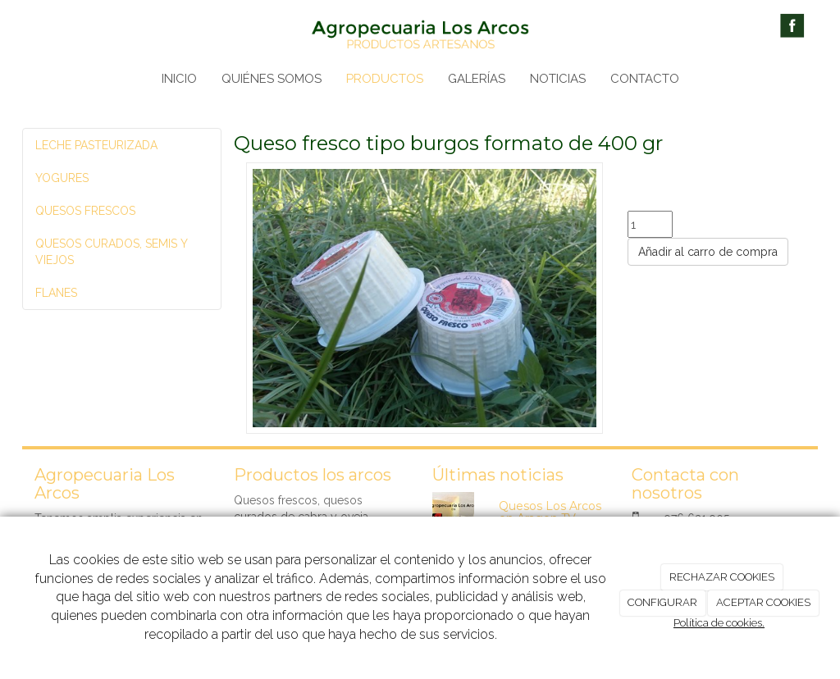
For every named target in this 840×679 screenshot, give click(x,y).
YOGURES (62, 178)
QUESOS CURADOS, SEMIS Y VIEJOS (111, 252)
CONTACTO (644, 78)
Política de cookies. (719, 623)
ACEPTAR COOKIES (763, 602)
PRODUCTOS (384, 78)
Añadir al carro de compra (708, 251)
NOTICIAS (558, 78)
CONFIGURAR (662, 602)
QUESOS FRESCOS (85, 210)
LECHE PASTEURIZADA (96, 145)
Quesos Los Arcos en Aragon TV (550, 512)
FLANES (56, 292)
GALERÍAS (476, 78)
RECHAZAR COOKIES (721, 577)
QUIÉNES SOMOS (271, 78)
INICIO (179, 78)
